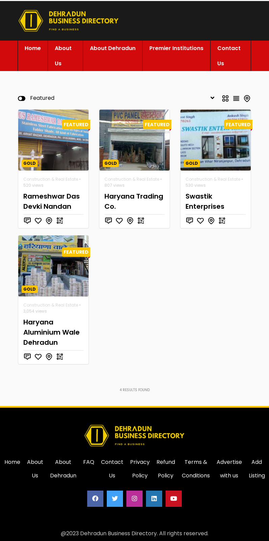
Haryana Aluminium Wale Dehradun (51, 331)
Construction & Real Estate (50, 178)
